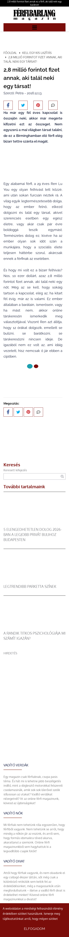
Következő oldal (33, 378)
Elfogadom (34, 929)
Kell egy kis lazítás (37, 53)
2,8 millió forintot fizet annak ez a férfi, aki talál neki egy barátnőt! (34, 3)
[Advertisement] (34, 689)
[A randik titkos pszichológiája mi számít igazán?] (34, 628)
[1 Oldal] (36, 366)
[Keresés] (62, 476)
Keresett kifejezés (15, 470)
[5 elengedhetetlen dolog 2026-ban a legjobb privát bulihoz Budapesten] (34, 525)
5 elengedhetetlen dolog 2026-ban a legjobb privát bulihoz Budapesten (32, 534)
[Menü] (34, 27)
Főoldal (10, 53)
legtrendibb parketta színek (29, 586)
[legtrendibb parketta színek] (34, 582)
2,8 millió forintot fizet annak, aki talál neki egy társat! (32, 59)
